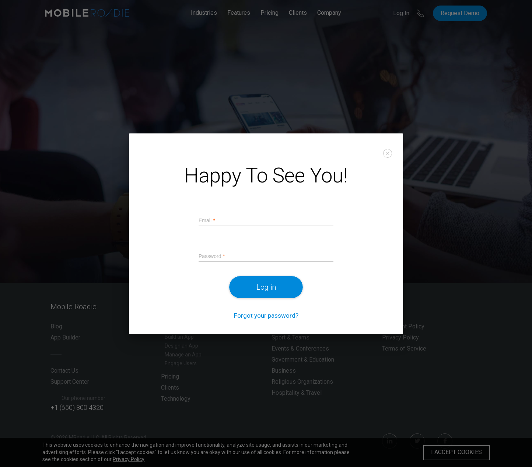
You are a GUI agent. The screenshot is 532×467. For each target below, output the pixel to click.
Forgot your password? (266, 315)
